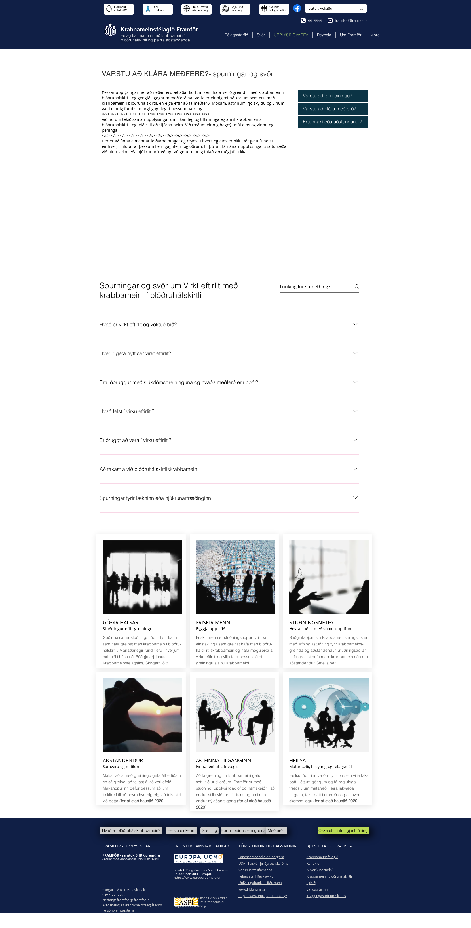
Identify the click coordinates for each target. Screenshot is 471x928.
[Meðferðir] (276, 830)
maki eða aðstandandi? (337, 122)
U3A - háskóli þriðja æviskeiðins (263, 863)
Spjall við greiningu (237, 8)
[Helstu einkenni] (181, 830)
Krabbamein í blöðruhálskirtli (329, 876)
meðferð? (346, 108)
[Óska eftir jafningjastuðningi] (343, 830)
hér (332, 663)
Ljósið (311, 882)
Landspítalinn (317, 889)
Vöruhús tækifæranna (255, 870)
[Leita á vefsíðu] (328, 8)
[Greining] (209, 830)
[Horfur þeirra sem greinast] (245, 830)
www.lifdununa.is (251, 889)
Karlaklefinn (316, 863)
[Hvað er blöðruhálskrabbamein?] (131, 830)
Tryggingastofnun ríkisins (326, 895)
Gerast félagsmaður (278, 8)
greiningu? (341, 95)
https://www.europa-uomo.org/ (262, 895)
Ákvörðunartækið (320, 870)
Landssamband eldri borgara (261, 857)
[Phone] (303, 20)
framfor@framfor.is (351, 20)
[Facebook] (297, 8)
